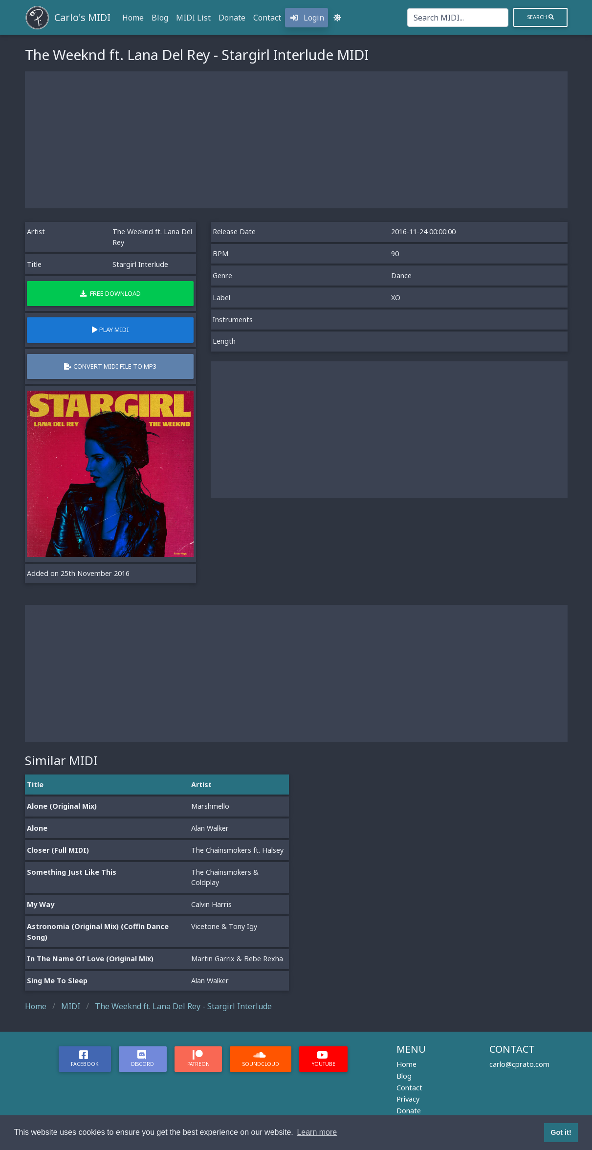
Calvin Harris (211, 904)
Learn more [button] (317, 1132)
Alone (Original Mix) (62, 806)
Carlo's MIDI (82, 17)
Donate (232, 17)
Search (540, 17)
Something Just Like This (71, 872)
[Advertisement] (296, 139)
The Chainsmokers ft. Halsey (237, 850)
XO (395, 297)
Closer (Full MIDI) (58, 850)
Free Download (110, 293)
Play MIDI (110, 329)
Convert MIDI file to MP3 (110, 366)
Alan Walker (210, 828)
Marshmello (210, 806)
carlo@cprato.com (519, 1064)
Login (306, 17)
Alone (37, 828)
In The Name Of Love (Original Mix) (90, 958)
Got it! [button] (560, 1132)
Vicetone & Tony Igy (224, 926)
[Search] (457, 17)
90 (395, 253)
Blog (160, 17)
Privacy (407, 1099)
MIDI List (193, 17)
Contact (267, 17)
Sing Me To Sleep (57, 980)
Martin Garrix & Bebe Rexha (237, 958)
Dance (401, 275)
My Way (40, 904)
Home (133, 17)
